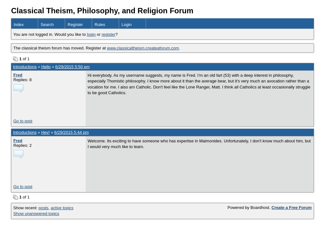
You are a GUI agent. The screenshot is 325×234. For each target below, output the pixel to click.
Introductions (24, 66)
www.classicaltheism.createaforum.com (143, 48)
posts (44, 207)
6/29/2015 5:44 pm (71, 132)
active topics (62, 207)
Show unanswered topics (36, 213)
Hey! (45, 132)
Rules (100, 24)
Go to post (22, 121)
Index (19, 24)
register (108, 34)
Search (47, 24)
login (91, 34)
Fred (17, 75)
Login (127, 24)
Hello (46, 66)
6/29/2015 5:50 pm (72, 66)
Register (75, 24)
